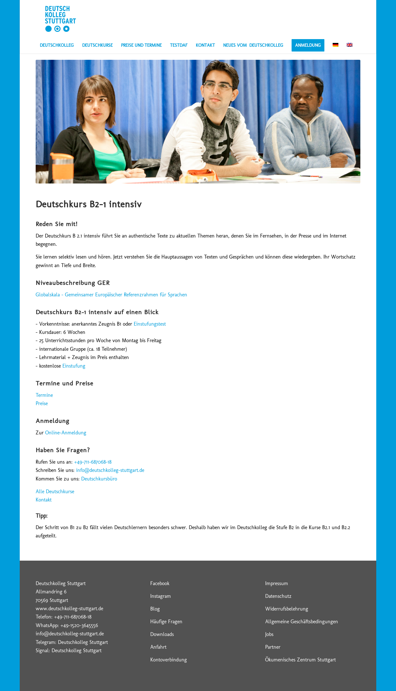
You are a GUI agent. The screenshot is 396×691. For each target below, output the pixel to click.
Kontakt (44, 500)
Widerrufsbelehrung (286, 609)
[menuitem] (57, 45)
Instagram (160, 596)
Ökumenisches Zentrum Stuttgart (300, 660)
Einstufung (73, 366)
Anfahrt (158, 647)
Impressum (276, 583)
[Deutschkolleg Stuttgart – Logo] (60, 19)
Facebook (159, 583)
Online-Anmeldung (65, 433)
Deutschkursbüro (99, 479)
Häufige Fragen (166, 621)
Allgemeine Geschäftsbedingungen (301, 621)
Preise (42, 403)
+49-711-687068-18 (92, 462)
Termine (44, 395)
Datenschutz (278, 596)
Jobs (269, 634)
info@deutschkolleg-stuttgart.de (110, 470)
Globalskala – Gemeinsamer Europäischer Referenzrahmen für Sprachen (111, 295)
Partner (272, 647)
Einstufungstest (150, 324)
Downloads (162, 634)
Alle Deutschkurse (55, 491)
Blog (155, 609)
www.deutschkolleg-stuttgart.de (69, 608)
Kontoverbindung (168, 660)
